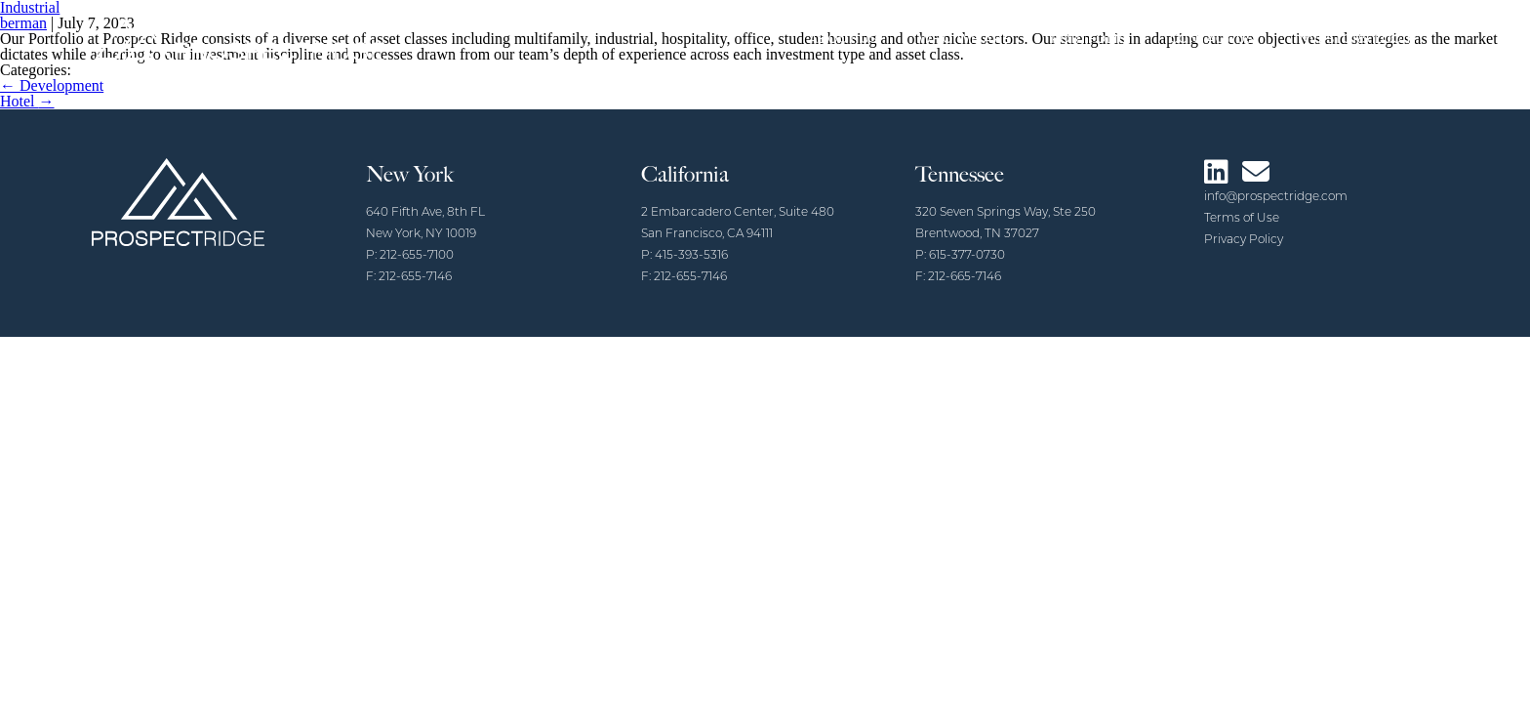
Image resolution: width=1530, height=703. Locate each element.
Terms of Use (1241, 219)
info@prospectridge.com (1276, 197)
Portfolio (1090, 38)
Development (51, 85)
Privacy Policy (1243, 240)
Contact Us (1212, 38)
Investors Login (1356, 38)
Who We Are (964, 38)
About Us (843, 38)
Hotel (27, 101)
